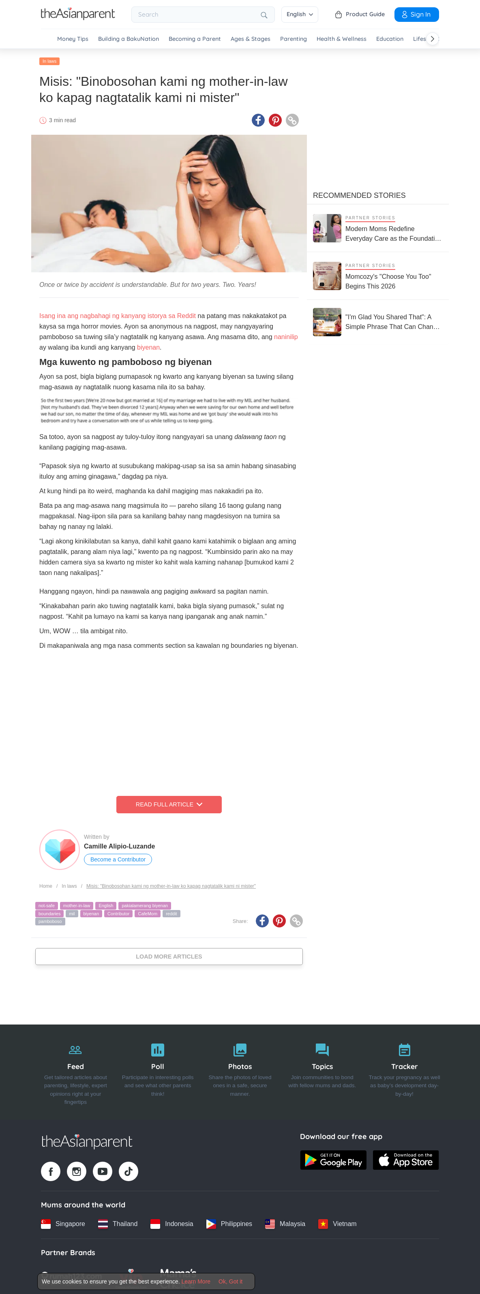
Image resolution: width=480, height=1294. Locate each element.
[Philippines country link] (229, 1222)
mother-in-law (76, 904)
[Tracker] (404, 1070)
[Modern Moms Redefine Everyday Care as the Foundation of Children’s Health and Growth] (378, 226)
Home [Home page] (45, 884)
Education (389, 39)
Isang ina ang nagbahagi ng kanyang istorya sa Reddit (117, 314)
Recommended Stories (359, 194)
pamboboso (50, 919)
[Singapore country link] (63, 1222)
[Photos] (240, 1070)
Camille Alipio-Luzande (119, 844)
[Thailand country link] (117, 1222)
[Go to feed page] (78, 18)
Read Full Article (169, 803)
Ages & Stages (250, 39)
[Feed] (75, 1070)
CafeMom (147, 911)
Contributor (118, 911)
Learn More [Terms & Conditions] (196, 1281)
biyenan (148, 345)
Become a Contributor (118, 858)
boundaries (49, 911)
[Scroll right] (432, 38)
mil (72, 911)
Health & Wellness (341, 39)
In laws (49, 59)
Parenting (293, 39)
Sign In (416, 14)
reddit (171, 911)
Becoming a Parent (195, 39)
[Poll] (158, 1070)
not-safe (47, 904)
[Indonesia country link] (171, 1222)
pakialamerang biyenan (145, 904)
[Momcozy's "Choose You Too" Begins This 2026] (378, 274)
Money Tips (72, 39)
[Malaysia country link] (285, 1222)
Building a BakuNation (128, 39)
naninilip (286, 335)
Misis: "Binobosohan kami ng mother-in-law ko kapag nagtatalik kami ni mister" (171, 884)
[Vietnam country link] (337, 1222)
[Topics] (322, 1070)
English (300, 14)
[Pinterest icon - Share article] (275, 118)
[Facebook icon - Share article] (258, 118)
